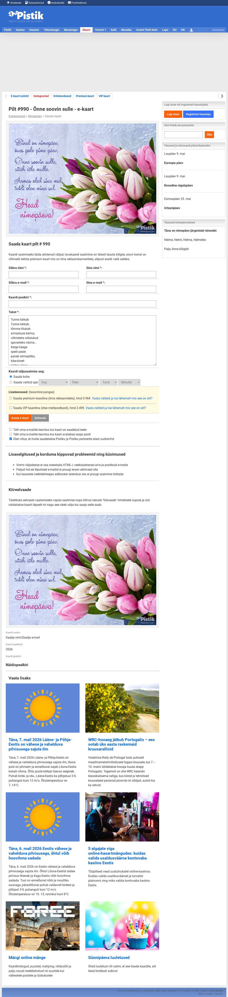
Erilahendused (62, 96)
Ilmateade (14, 2)
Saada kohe (20, 377)
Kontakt (209, 994)
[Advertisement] (114, 62)
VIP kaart (104, 96)
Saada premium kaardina (28, 398)
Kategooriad (41, 96)
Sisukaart (218, 29)
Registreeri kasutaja (198, 114)
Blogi (201, 994)
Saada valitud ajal (24, 382)
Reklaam (219, 994)
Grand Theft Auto (146, 29)
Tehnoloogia (51, 29)
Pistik (7, 29)
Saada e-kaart (20, 417)
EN (183, 29)
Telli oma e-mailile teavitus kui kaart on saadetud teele (47, 430)
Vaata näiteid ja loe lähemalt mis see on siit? (122, 398)
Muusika (126, 29)
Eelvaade (40, 417)
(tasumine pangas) (32, 392)
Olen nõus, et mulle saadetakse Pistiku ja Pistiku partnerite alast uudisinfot (61, 439)
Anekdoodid (56, 2)
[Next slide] (222, 96)
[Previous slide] (6, 96)
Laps (165, 29)
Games (20, 29)
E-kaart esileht (20, 96)
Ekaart (86, 29)
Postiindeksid (77, 2)
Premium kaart (85, 96)
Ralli (113, 29)
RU (174, 29)
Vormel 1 (100, 29)
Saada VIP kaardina (25, 408)
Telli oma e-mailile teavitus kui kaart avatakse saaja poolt (50, 434)
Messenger (71, 29)
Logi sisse (173, 114)
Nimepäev (35, 116)
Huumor (34, 29)
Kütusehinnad (34, 2)
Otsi (209, 134)
